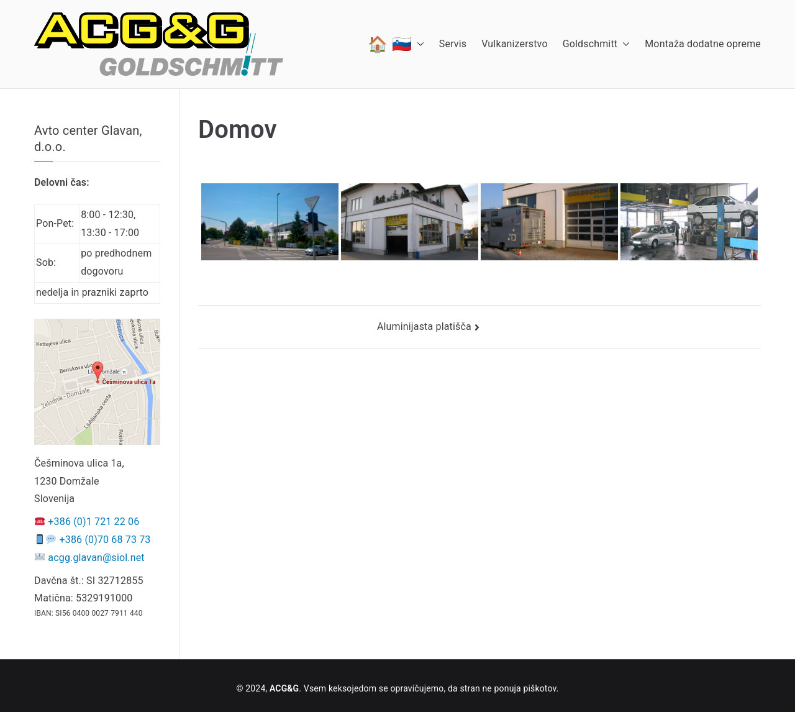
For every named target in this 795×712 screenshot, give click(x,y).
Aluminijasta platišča (424, 326)
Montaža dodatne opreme (703, 44)
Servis (452, 44)
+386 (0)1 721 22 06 (93, 521)
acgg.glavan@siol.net (96, 558)
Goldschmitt (596, 44)
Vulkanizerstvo (514, 44)
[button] (418, 44)
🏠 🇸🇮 (396, 44)
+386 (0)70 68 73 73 (105, 539)
